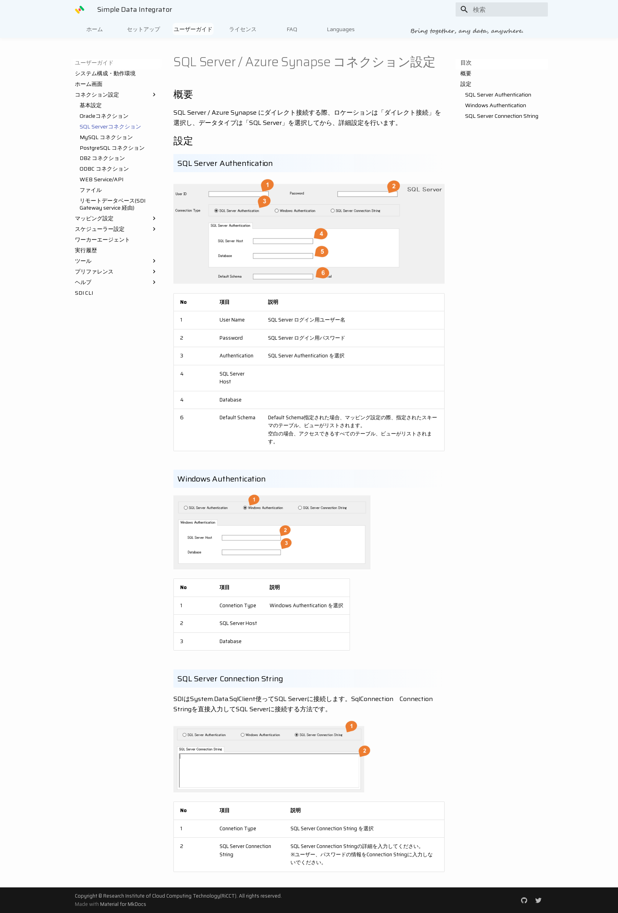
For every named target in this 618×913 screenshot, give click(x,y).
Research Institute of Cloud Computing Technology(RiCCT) (169, 896)
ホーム (94, 29)
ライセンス (243, 29)
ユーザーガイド (193, 29)
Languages (341, 29)
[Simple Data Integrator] (79, 9)
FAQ (292, 29)
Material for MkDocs (123, 904)
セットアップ (143, 29)
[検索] (502, 9)
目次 (465, 62)
